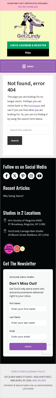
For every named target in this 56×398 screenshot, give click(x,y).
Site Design (28, 388)
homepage (34, 105)
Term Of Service (19, 371)
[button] (28, 45)
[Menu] (28, 66)
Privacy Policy (37, 371)
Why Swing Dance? (13, 196)
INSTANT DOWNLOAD (28, 6)
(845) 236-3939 (39, 380)
